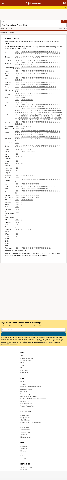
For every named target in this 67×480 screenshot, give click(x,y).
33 (25, 54)
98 (59, 114)
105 (30, 116)
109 (41, 116)
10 (26, 52)
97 (57, 114)
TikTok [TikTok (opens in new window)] (22, 453)
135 (19, 120)
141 (35, 120)
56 (23, 112)
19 (44, 52)
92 (47, 114)
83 (29, 114)
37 (33, 54)
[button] (64, 3)
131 (55, 118)
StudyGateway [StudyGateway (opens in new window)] (25, 418)
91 (45, 114)
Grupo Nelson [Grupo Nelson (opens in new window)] (24, 425)
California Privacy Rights (28, 396)
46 (51, 54)
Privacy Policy (48, 342)
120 (24, 118)
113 (52, 116)
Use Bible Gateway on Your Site (30, 387)
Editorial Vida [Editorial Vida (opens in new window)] (24, 427)
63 (37, 112)
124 (35, 118)
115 (57, 116)
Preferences (24, 470)
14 (34, 52)
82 (27, 114)
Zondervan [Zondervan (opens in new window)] (23, 435)
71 (53, 112)
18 (42, 52)
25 (55, 52)
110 (44, 116)
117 (16, 118)
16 (38, 52)
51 (61, 110)
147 (52, 120)
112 (49, 116)
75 (61, 112)
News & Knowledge (26, 358)
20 (46, 52)
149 (57, 120)
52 (15, 112)
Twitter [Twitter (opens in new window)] (22, 456)
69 (49, 112)
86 (35, 114)
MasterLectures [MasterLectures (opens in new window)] (25, 437)
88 (39, 114)
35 (29, 54)
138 (27, 120)
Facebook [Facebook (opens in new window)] (23, 446)
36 (31, 54)
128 (46, 118)
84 (31, 114)
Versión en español (26, 467)
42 (43, 54)
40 (39, 54)
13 (32, 52)
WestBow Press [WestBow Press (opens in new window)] (25, 432)
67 (45, 112)
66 (43, 112)
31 (21, 54)
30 (19, 54)
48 (55, 54)
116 (60, 116)
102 (22, 116)
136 (22, 120)
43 (45, 54)
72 (55, 112)
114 (55, 116)
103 (24, 116)
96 (55, 114)
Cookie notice (24, 401)
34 (27, 54)
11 (28, 52)
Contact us (23, 391)
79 (21, 114)
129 (49, 118)
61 (33, 112)
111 (46, 116)
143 (41, 120)
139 (30, 120)
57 (25, 112)
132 (57, 118)
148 (55, 120)
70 (51, 112)
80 (23, 114)
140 (32, 120)
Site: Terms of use (26, 404)
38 (35, 54)
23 (52, 52)
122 (30, 118)
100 (16, 116)
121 (27, 118)
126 (41, 118)
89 (41, 114)
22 (50, 52)
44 (47, 54)
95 (53, 114)
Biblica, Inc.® (9, 255)
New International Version (14, 250)
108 (38, 116)
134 (16, 120)
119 (22, 118)
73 (57, 112)
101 (19, 116)
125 (38, 118)
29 (17, 54)
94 (51, 114)
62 (35, 112)
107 (35, 116)
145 (46, 120)
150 (60, 120)
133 (60, 118)
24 (53, 52)
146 (49, 120)
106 (32, 116)
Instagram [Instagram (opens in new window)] (23, 448)
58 (27, 112)
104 (27, 116)
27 (59, 52)
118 (19, 118)
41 (41, 54)
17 (40, 52)
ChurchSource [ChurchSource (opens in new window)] (25, 420)
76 (15, 114)
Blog (21, 368)
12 (30, 52)
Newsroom (24, 370)
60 (31, 112)
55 (21, 112)
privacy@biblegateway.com (9, 344)
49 (57, 54)
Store (22, 365)
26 (57, 52)
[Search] (64, 21)
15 (36, 52)
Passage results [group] (7, 32)
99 (61, 114)
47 (53, 54)
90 (43, 114)
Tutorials (23, 384)
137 (24, 120)
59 (29, 112)
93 (49, 114)
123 (32, 118)
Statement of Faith (26, 361)
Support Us (24, 373)
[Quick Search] (30, 21)
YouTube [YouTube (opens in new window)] (23, 458)
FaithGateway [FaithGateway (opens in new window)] (24, 415)
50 (59, 54)
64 (39, 112)
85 (33, 114)
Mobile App (24, 363)
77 (17, 114)
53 (17, 112)
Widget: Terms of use (27, 406)
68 (47, 112)
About (22, 356)
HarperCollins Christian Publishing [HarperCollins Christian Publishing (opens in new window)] (31, 422)
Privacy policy (25, 394)
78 (19, 114)
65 (41, 112)
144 (44, 120)
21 (48, 52)
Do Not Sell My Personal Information (33, 399)
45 (49, 54)
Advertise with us (26, 389)
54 (19, 112)
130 (52, 118)
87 (37, 114)
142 (38, 120)
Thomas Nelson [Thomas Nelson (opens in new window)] (25, 430)
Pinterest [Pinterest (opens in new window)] (23, 451)
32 (23, 54)
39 (37, 54)
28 (15, 54)
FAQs (22, 382)
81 (25, 114)
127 (44, 118)
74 (59, 112)
